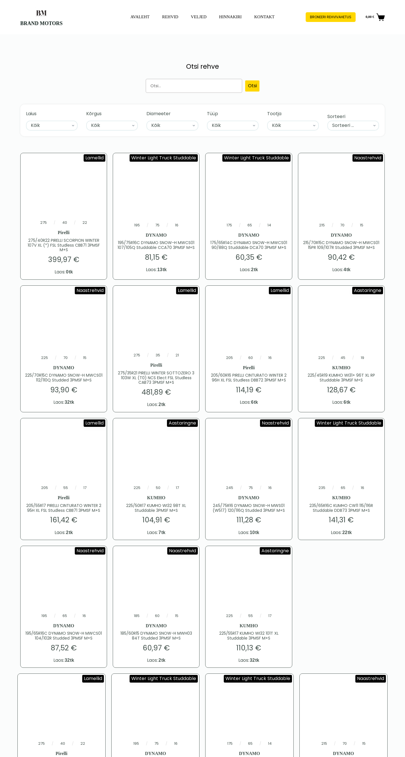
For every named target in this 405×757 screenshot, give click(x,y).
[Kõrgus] (112, 126)
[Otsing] (194, 86)
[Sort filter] (353, 126)
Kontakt (264, 17)
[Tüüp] (233, 126)
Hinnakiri (230, 17)
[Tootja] (293, 126)
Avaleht (140, 17)
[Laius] (52, 126)
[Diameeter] (172, 126)
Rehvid (170, 17)
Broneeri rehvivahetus (330, 17)
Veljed (199, 17)
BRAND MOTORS (41, 23)
